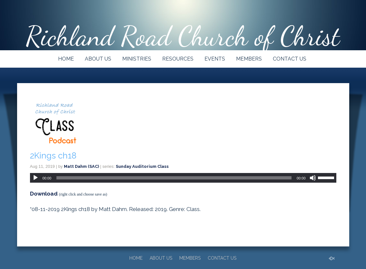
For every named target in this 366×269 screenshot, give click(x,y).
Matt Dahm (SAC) (81, 166)
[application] (183, 178)
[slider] (174, 177)
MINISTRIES (136, 59)
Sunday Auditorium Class (142, 166)
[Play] (35, 178)
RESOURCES (177, 59)
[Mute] (313, 178)
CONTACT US (289, 59)
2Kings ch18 (53, 155)
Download (44, 193)
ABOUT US (98, 59)
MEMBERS (249, 59)
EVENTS (214, 59)
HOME (66, 59)
